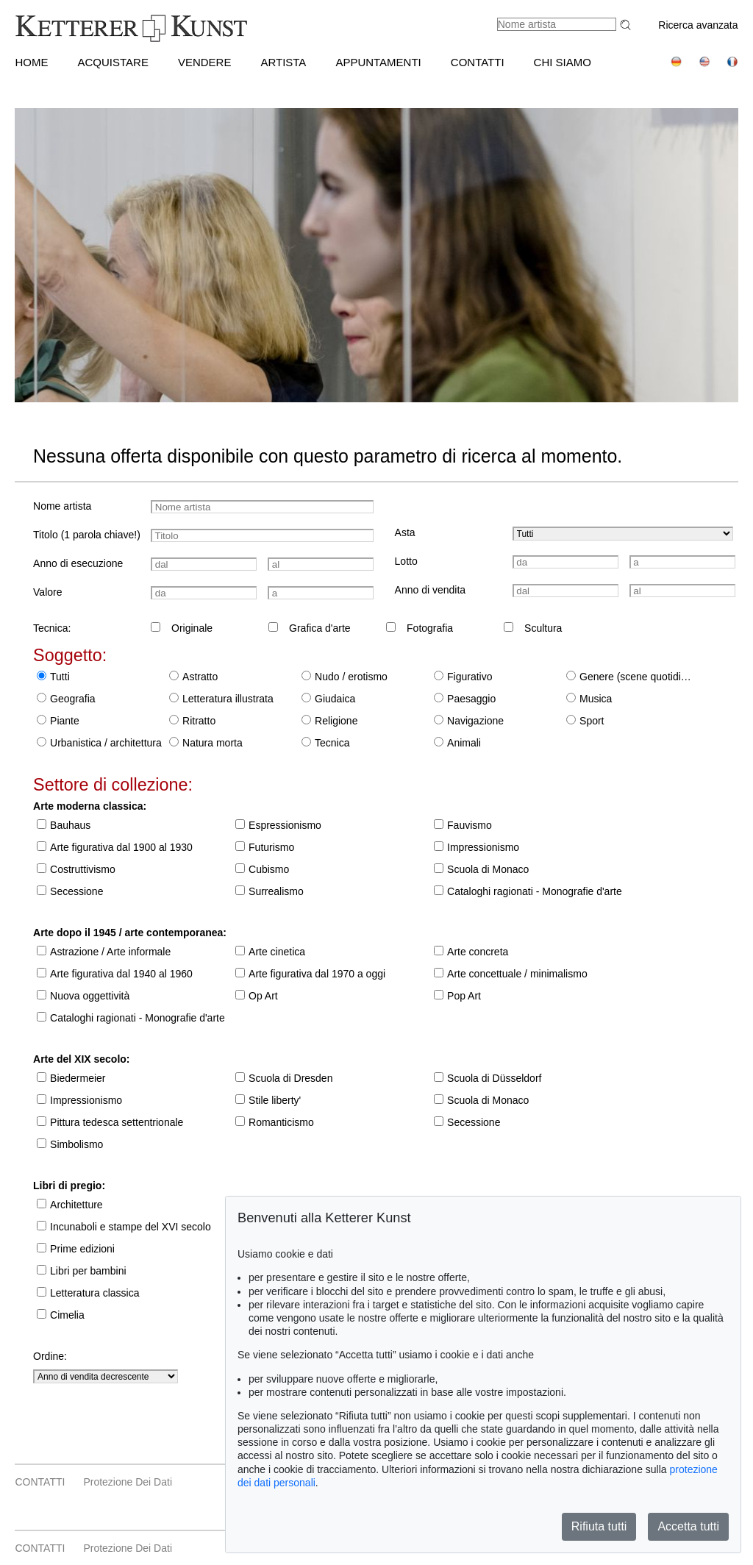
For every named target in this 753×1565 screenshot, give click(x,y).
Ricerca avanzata (698, 25)
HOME (31, 62)
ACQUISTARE (112, 62)
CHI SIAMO (562, 62)
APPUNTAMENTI (378, 62)
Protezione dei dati (127, 1482)
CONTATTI (477, 62)
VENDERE (205, 62)
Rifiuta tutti (599, 1526)
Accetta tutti (688, 1526)
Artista (283, 62)
